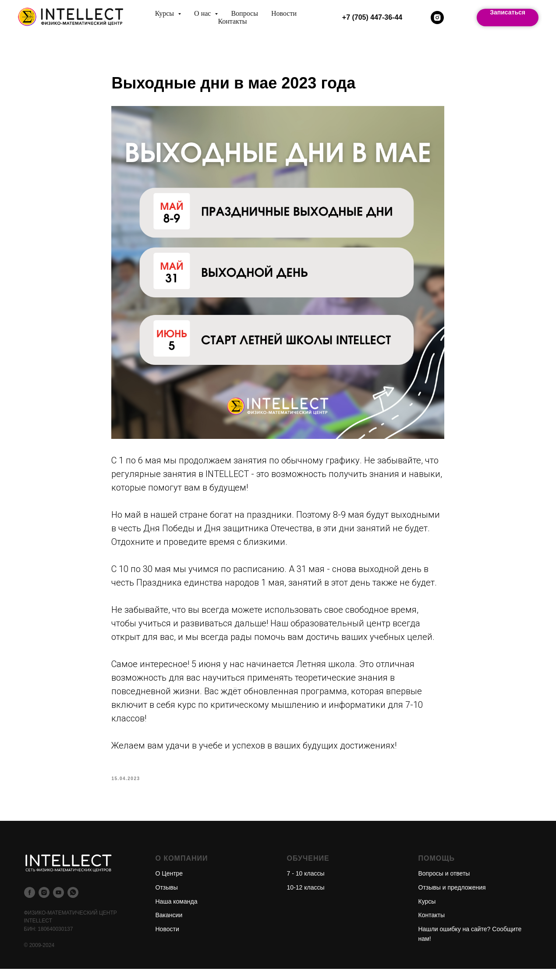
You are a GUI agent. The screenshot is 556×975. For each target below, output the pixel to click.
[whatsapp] (72, 898)
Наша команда (177, 907)
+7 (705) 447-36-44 (372, 17)
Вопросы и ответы (444, 879)
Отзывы (167, 893)
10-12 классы (306, 893)
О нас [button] (203, 13)
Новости (284, 13)
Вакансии (169, 921)
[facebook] (29, 898)
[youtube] (58, 898)
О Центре (169, 879)
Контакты (232, 21)
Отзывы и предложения (452, 893)
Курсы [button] (165, 13)
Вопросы (244, 13)
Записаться (507, 12)
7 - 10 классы (306, 879)
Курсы (427, 907)
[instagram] (437, 17)
